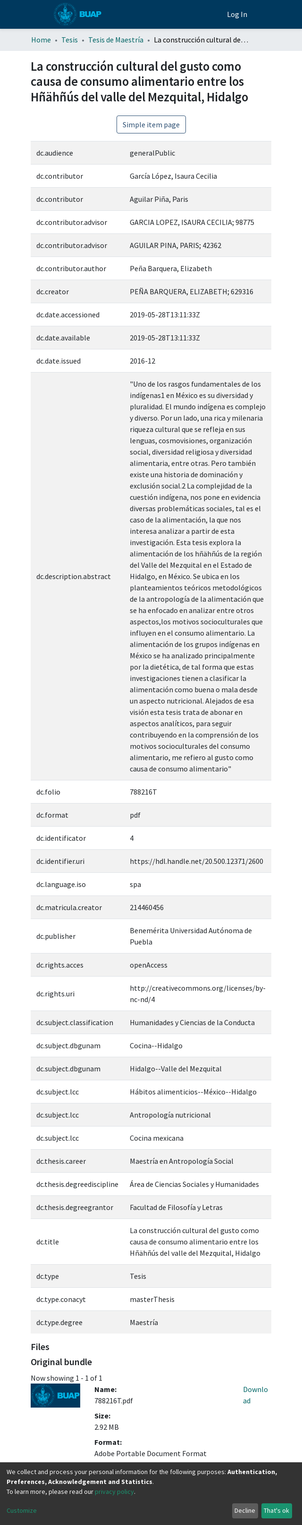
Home (41, 39)
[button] (217, 14)
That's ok (276, 1510)
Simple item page (151, 124)
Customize (22, 1510)
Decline (245, 1510)
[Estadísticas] (203, 14)
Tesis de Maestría (115, 39)
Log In (238, 14)
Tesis (69, 39)
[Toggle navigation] (265, 14)
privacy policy (114, 1491)
